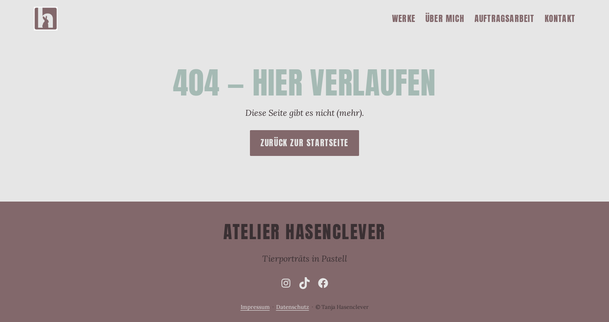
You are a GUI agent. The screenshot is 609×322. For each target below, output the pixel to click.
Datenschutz (292, 307)
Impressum (255, 307)
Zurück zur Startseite (304, 142)
